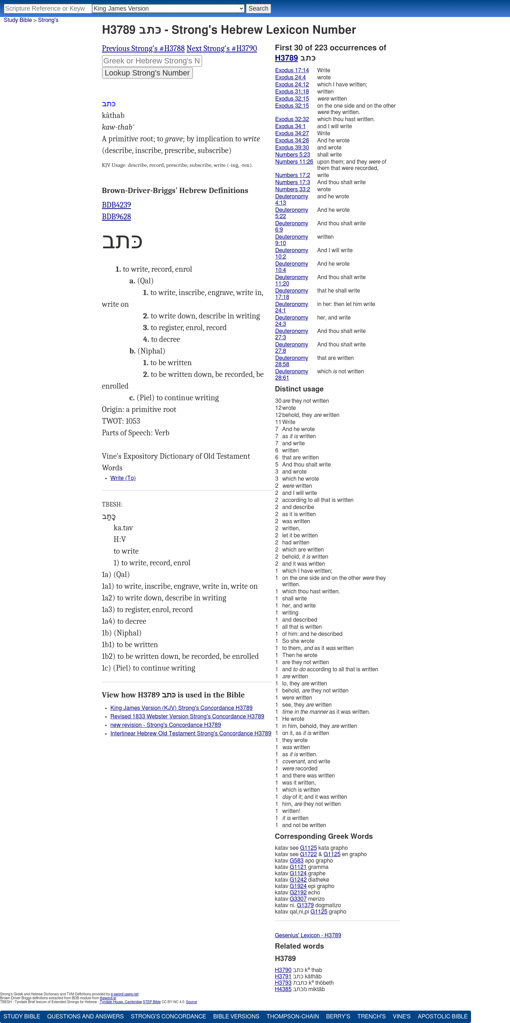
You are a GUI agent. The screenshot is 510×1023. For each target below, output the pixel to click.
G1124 (298, 873)
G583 (297, 861)
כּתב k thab (299, 970)
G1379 (305, 905)
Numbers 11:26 (294, 162)
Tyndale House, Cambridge (121, 1002)
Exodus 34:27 (292, 133)
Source (191, 1002)
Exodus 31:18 (292, 92)
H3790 (283, 970)
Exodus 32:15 (292, 99)
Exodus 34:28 (292, 140)
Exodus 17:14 (292, 70)
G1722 (308, 854)
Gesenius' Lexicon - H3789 (308, 935)
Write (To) (123, 478)
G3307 (298, 899)
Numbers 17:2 (292, 175)
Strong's (48, 20)
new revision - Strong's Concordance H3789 (166, 725)
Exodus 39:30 (292, 148)
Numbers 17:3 (292, 182)
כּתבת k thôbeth (304, 983)
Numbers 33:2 (292, 189)
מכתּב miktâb (300, 989)
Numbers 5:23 (292, 155)
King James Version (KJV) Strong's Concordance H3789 (182, 708)
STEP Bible (152, 1002)
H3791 (283, 976)
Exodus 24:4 (290, 77)
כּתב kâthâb (298, 976)
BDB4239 (116, 205)
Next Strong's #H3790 (221, 48)
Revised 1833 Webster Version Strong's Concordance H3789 (187, 716)
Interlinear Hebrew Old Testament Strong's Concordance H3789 (191, 733)
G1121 (298, 867)
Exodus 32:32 (292, 119)
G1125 (308, 848)
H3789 (286, 58)
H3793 (283, 983)
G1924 (298, 886)
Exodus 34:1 (290, 126)
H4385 (283, 989)
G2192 (298, 892)
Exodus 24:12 (292, 84)
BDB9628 (116, 216)
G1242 (298, 880)
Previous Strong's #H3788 (143, 48)
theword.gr (108, 998)
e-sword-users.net (125, 994)
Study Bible (18, 20)
